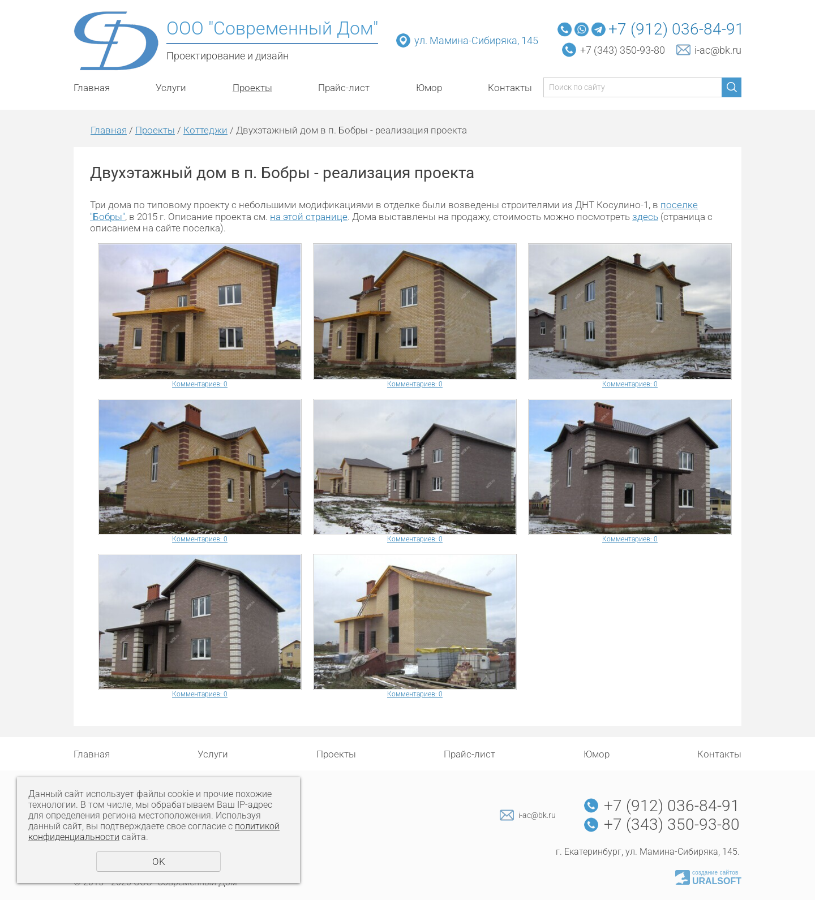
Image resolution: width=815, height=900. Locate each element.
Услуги (171, 87)
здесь (645, 216)
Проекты (252, 87)
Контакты (510, 87)
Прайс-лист (344, 87)
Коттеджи (205, 130)
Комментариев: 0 (200, 384)
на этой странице (309, 216)
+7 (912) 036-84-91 (676, 29)
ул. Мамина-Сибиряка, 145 (477, 40)
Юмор (429, 87)
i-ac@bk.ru (717, 50)
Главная (92, 87)
